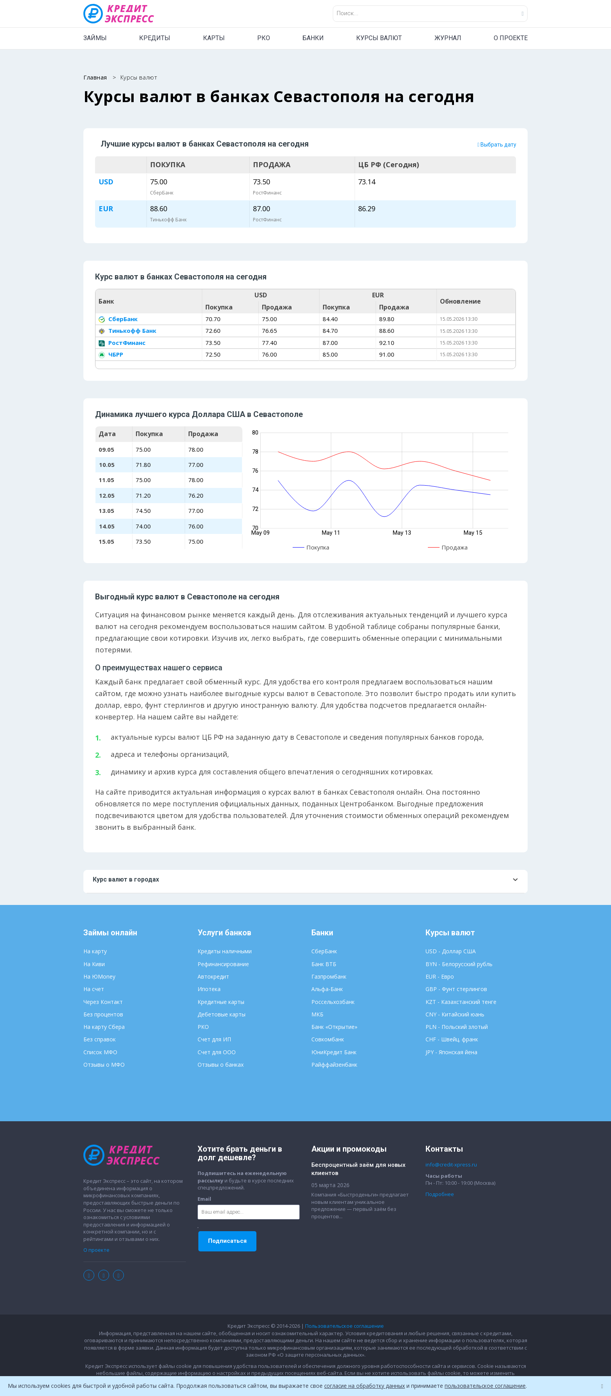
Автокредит (213, 977)
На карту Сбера (104, 1027)
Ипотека (209, 989)
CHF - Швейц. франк (452, 1039)
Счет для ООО (217, 1052)
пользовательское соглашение (488, 1385)
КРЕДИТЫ (154, 38)
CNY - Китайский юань (455, 1014)
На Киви (94, 964)
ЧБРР (111, 355)
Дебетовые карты (221, 1014)
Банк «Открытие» (334, 1027)
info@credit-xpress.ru (451, 1164)
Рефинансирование (223, 964)
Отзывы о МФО (104, 1065)
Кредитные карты (221, 1001)
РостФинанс (122, 343)
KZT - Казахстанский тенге (461, 1001)
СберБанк (118, 319)
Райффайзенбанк (334, 1065)
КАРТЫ (214, 38)
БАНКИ (313, 38)
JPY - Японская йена (451, 1052)
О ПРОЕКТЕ (511, 38)
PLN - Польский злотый (457, 1027)
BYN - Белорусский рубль (459, 964)
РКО (263, 38)
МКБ (317, 1014)
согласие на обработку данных (365, 1385)
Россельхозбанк (333, 1001)
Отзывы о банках (221, 1065)
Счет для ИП (214, 1039)
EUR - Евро (440, 977)
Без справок (99, 1039)
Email (204, 1199)
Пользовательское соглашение (344, 1326)
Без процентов (103, 1014)
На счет (93, 989)
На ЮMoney (99, 977)
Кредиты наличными (225, 951)
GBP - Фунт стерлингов (456, 989)
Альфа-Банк (327, 989)
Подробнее (440, 1194)
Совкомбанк (327, 1039)
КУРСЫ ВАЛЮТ (379, 38)
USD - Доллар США (451, 951)
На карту (95, 951)
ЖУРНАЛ (447, 38)
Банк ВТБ (323, 964)
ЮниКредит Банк (334, 1052)
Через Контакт (103, 1001)
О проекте (96, 1250)
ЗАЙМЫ (95, 38)
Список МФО (100, 1052)
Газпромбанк (328, 977)
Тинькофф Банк (127, 331)
